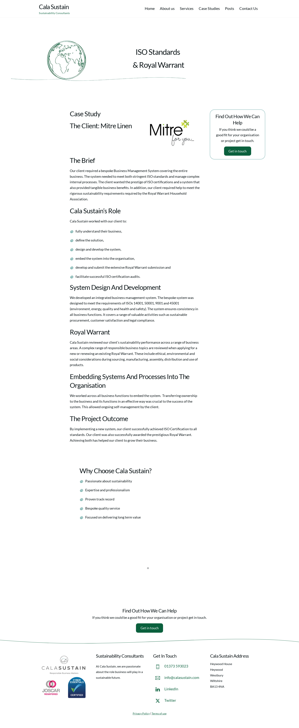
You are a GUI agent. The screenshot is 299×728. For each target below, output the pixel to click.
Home (150, 8)
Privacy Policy (141, 713)
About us (167, 8)
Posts (229, 8)
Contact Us (248, 8)
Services (187, 8)
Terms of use (159, 713)
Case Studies (209, 8)
